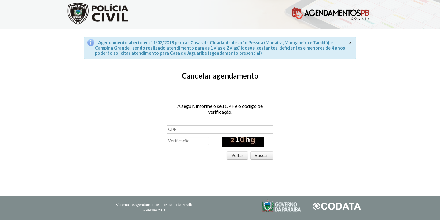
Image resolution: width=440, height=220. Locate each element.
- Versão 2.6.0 (154, 210)
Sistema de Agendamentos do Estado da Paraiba (155, 204)
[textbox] (220, 129)
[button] (237, 155)
